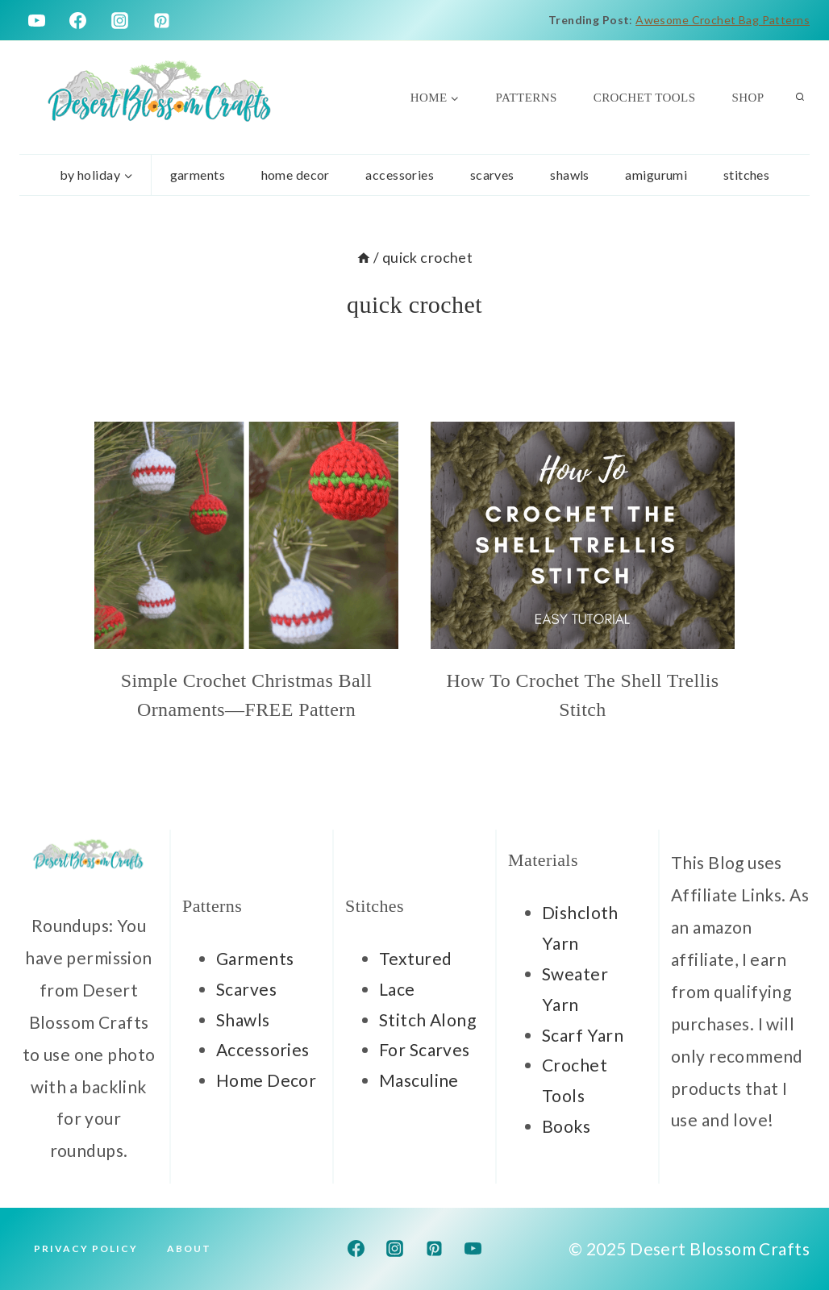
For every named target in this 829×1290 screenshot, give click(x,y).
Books (566, 1126)
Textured (415, 958)
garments (197, 174)
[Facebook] (78, 20)
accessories (399, 174)
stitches (746, 174)
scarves (492, 174)
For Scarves (424, 1049)
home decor (295, 174)
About (189, 1248)
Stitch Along (427, 1019)
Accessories (263, 1049)
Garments (255, 958)
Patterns (526, 97)
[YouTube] (36, 20)
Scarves (246, 989)
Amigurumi (656, 174)
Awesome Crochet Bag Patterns (722, 20)
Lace (397, 989)
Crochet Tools (645, 97)
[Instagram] (120, 20)
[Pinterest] (162, 20)
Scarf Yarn (582, 1035)
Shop (747, 97)
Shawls (569, 174)
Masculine (419, 1080)
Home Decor (266, 1080)
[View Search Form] (800, 97)
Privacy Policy (86, 1248)
